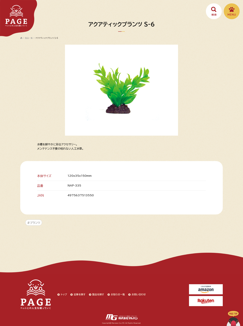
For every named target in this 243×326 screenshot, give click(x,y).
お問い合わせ (139, 294)
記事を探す (80, 294)
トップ (64, 294)
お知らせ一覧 (118, 294)
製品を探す (98, 294)
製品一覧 (29, 38)
